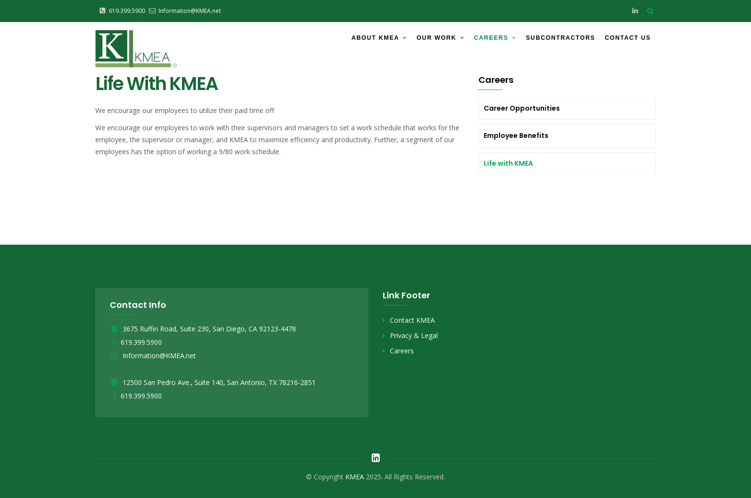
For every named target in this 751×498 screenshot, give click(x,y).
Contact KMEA (412, 320)
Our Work (423, 40)
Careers (481, 40)
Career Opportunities (522, 108)
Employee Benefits (516, 135)
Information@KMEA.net (153, 355)
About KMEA (358, 40)
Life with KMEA (508, 163)
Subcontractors (551, 40)
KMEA (354, 476)
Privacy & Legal (414, 335)
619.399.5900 (141, 342)
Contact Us (624, 40)
